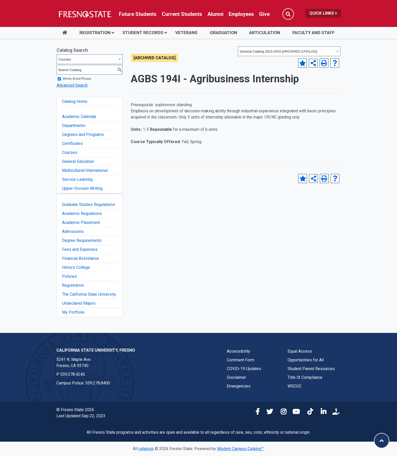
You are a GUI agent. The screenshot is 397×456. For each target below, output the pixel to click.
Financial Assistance (80, 258)
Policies (69, 276)
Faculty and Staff (313, 32)
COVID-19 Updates (244, 368)
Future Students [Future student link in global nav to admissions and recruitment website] (138, 14)
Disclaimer (236, 377)
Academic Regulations (82, 213)
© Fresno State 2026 (75, 409)
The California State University (89, 294)
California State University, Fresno (95, 350)
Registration (94, 32)
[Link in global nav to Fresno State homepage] (85, 14)
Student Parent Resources (311, 368)
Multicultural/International (85, 170)
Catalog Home (74, 101)
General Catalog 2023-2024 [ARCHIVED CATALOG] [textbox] (278, 51)
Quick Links (323, 13)
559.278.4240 (72, 374)
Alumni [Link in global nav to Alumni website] (215, 14)
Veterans (186, 32)
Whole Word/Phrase (77, 79)
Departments (73, 125)
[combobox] (289, 51)
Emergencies (238, 386)
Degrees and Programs (83, 134)
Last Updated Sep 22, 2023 (80, 415)
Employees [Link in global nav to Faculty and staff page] (241, 14)
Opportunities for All (306, 360)
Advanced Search (72, 85)
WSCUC (294, 386)
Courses (69, 152)
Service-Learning (77, 179)
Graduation (223, 32)
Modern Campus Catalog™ (240, 448)
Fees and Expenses (80, 249)
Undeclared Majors (79, 303)
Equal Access (300, 351)
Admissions (73, 231)
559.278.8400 (97, 383)
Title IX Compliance (305, 377)
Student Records (143, 32)
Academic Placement (81, 222)
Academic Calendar (79, 116)
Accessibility (238, 351)
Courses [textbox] (65, 59)
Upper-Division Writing (82, 188)
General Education (78, 161)
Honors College (76, 267)
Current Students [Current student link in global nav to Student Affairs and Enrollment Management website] (182, 14)
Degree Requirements (81, 240)
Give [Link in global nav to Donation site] (264, 14)
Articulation (264, 32)
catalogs (146, 448)
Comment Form (240, 360)
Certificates (72, 143)
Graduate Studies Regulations (88, 204)
